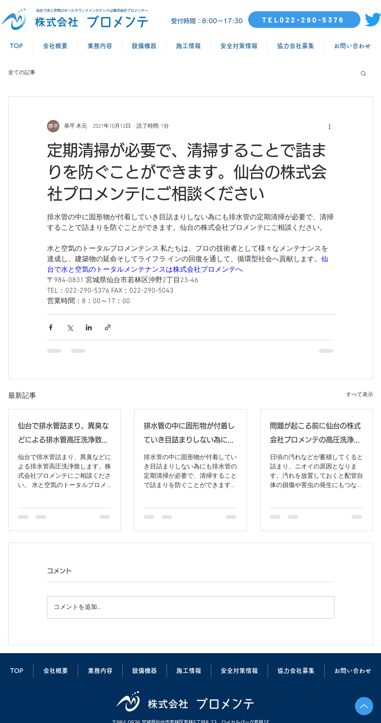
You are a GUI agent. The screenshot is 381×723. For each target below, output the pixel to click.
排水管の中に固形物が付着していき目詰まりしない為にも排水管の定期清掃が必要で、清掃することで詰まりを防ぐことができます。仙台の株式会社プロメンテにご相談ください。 (189, 434)
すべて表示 (359, 395)
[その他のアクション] (329, 126)
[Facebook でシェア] (50, 327)
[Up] (364, 706)
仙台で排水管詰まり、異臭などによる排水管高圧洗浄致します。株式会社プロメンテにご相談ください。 (63, 434)
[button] (363, 73)
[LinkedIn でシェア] (88, 327)
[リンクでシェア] (107, 327)
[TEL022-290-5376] (304, 19)
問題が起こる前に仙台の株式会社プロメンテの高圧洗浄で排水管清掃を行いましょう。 (315, 434)
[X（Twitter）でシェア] (69, 327)
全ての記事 (21, 72)
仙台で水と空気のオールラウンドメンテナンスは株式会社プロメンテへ (92, 10)
